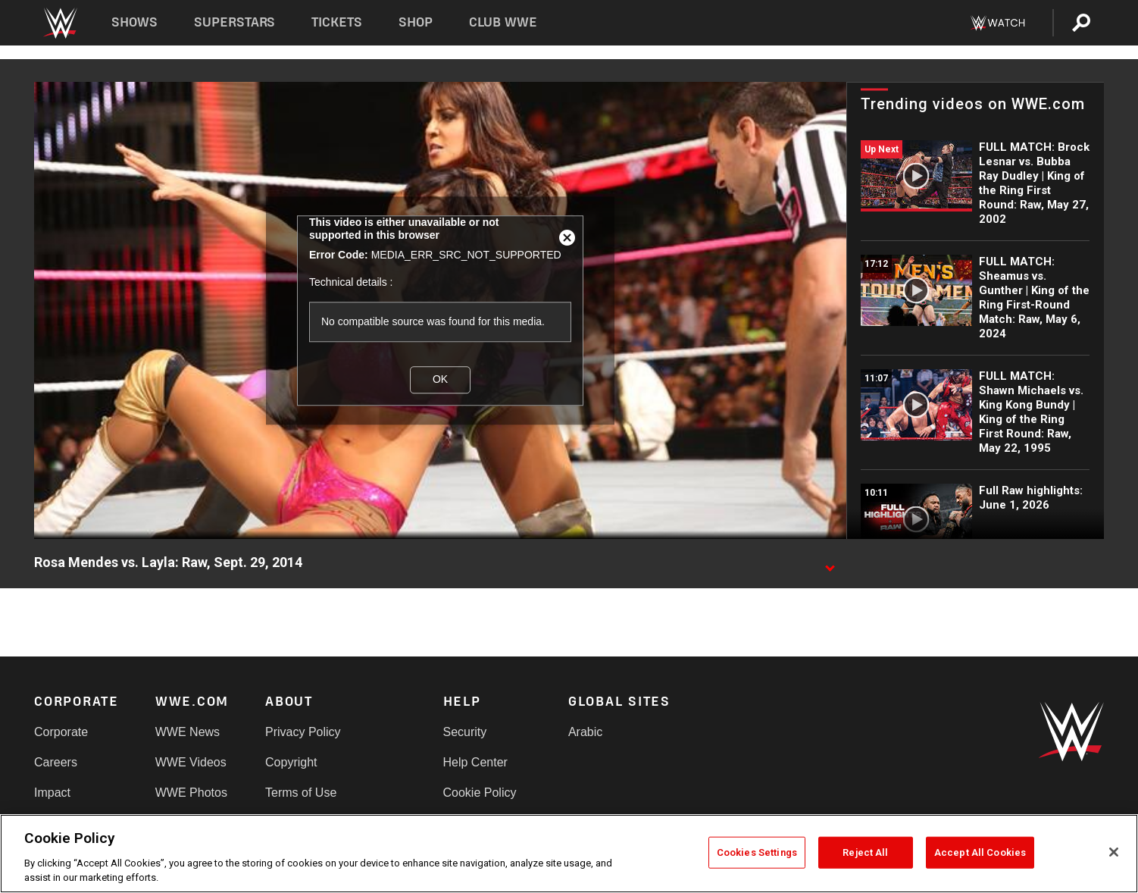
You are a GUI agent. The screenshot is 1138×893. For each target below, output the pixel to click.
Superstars (235, 22)
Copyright (291, 762)
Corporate (61, 731)
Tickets (336, 22)
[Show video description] (829, 563)
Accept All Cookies (980, 852)
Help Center (475, 762)
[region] (569, 853)
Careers (55, 762)
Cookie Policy (480, 792)
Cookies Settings (757, 852)
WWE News (187, 731)
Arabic (585, 731)
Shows (134, 22)
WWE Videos (191, 762)
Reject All (865, 852)
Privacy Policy (303, 731)
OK (440, 380)
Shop (416, 22)
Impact (52, 792)
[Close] (1113, 852)
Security (465, 731)
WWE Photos (191, 792)
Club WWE (503, 22)
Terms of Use (300, 792)
